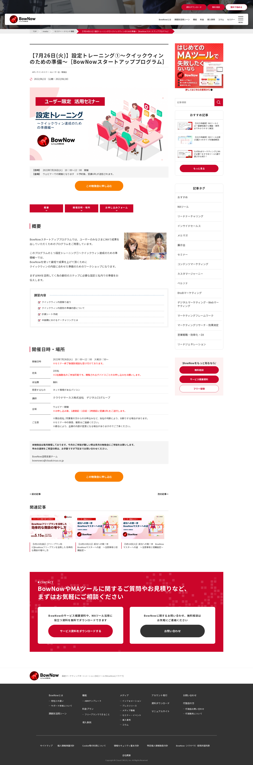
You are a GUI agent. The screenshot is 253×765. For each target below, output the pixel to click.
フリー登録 (199, 388)
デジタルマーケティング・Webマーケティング (198, 304)
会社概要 (126, 755)
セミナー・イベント (131, 715)
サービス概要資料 (199, 379)
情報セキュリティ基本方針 (126, 745)
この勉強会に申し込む (99, 186)
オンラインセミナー (41, 72)
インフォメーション (131, 700)
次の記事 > (162, 494)
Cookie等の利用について (94, 745)
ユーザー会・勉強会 (59, 72)
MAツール (183, 207)
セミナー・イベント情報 (50, 45)
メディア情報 (128, 710)
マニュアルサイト (161, 711)
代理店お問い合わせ (194, 708)
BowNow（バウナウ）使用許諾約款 (193, 745)
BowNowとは (156, 19)
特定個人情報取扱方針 (157, 745)
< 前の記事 (35, 494)
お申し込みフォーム (116, 207)
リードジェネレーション (191, 344)
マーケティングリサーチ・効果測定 (198, 325)
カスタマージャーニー (190, 274)
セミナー (230, 19)
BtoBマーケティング (189, 293)
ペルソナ (182, 283)
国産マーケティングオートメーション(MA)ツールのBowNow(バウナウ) (93, 675)
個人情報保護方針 (65, 745)
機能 (190, 19)
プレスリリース (129, 705)
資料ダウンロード (161, 703)
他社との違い (57, 700)
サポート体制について (61, 705)
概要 (46, 207)
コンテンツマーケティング (192, 264)
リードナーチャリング (190, 216)
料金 (198, 19)
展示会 (181, 245)
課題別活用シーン (176, 19)
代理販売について (193, 713)
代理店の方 (188, 703)
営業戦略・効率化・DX (190, 335)
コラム (219, 19)
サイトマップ (46, 745)
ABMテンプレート (93, 700)
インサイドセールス (189, 226)
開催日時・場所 (81, 207)
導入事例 (208, 19)
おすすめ (182, 197)
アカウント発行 (159, 695)
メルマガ (182, 235)
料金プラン (88, 708)
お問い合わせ (172, 631)
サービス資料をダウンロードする (80, 631)
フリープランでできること (97, 714)
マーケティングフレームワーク (195, 315)
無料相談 (199, 370)
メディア (124, 695)
